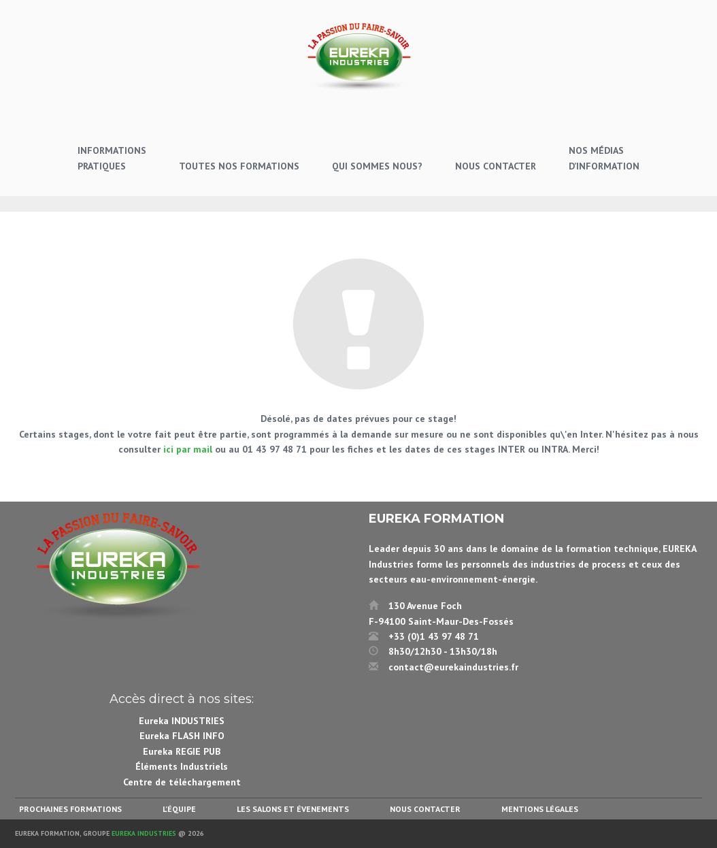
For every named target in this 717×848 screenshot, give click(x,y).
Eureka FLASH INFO (181, 736)
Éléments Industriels (181, 766)
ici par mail (187, 449)
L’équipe (179, 809)
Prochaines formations (70, 809)
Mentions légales (539, 809)
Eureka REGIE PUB (181, 751)
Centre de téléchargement (182, 782)
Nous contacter (425, 809)
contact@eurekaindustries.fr (453, 667)
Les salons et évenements (293, 809)
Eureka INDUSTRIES (181, 721)
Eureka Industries (144, 833)
